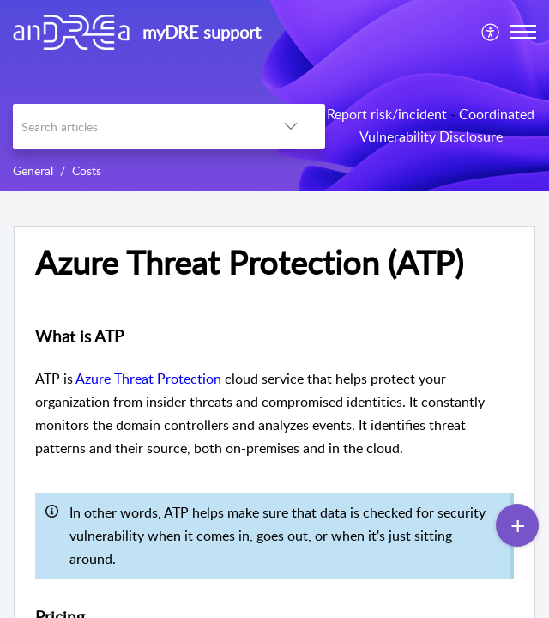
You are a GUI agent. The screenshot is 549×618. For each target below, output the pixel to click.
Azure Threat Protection (148, 378)
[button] (491, 32)
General (33, 170)
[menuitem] (491, 32)
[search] (134, 126)
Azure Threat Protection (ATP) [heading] (249, 263)
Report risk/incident (387, 114)
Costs (86, 170)
